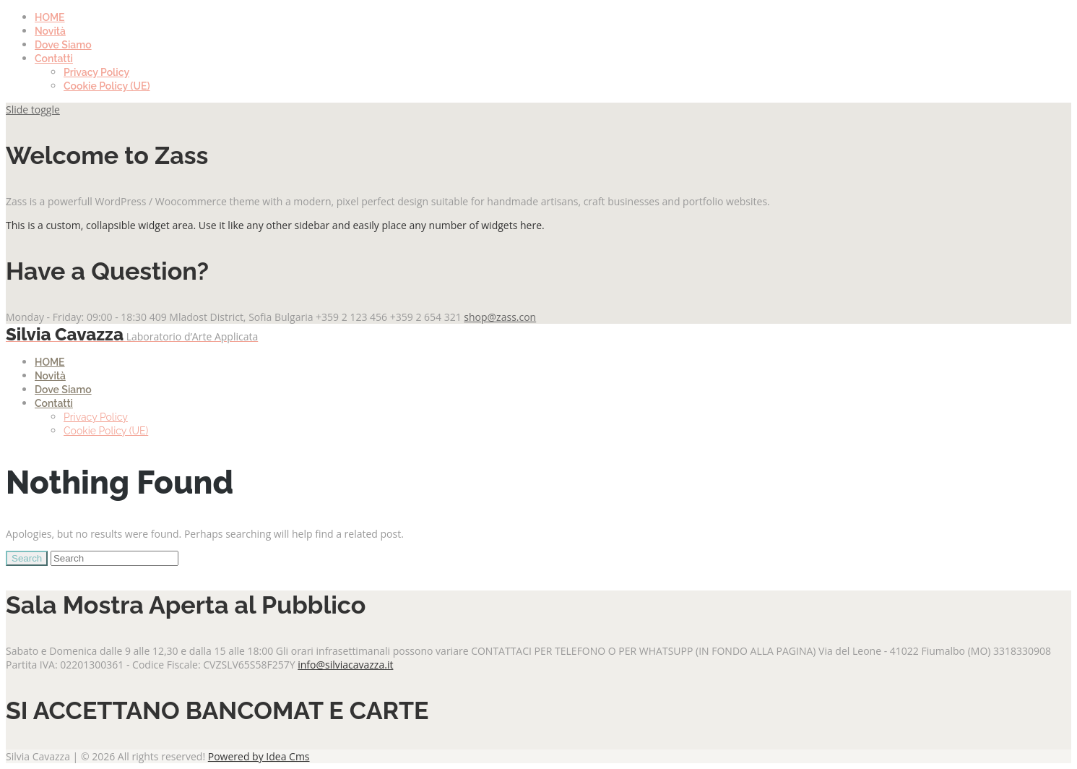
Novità (50, 31)
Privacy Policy (96, 72)
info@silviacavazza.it (345, 664)
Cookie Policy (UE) (107, 86)
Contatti (54, 58)
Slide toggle (33, 109)
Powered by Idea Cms (259, 756)
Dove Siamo (63, 45)
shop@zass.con (500, 317)
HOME (50, 17)
